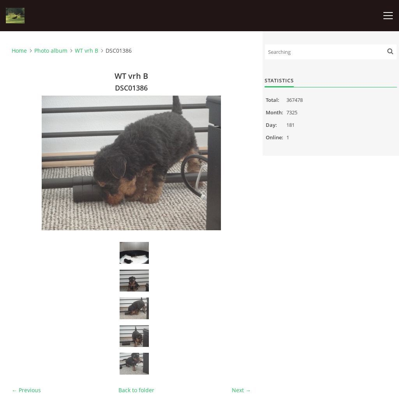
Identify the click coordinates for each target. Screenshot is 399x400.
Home (19, 50)
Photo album (50, 50)
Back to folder (136, 390)
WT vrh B (86, 50)
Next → (241, 390)
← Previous (26, 390)
